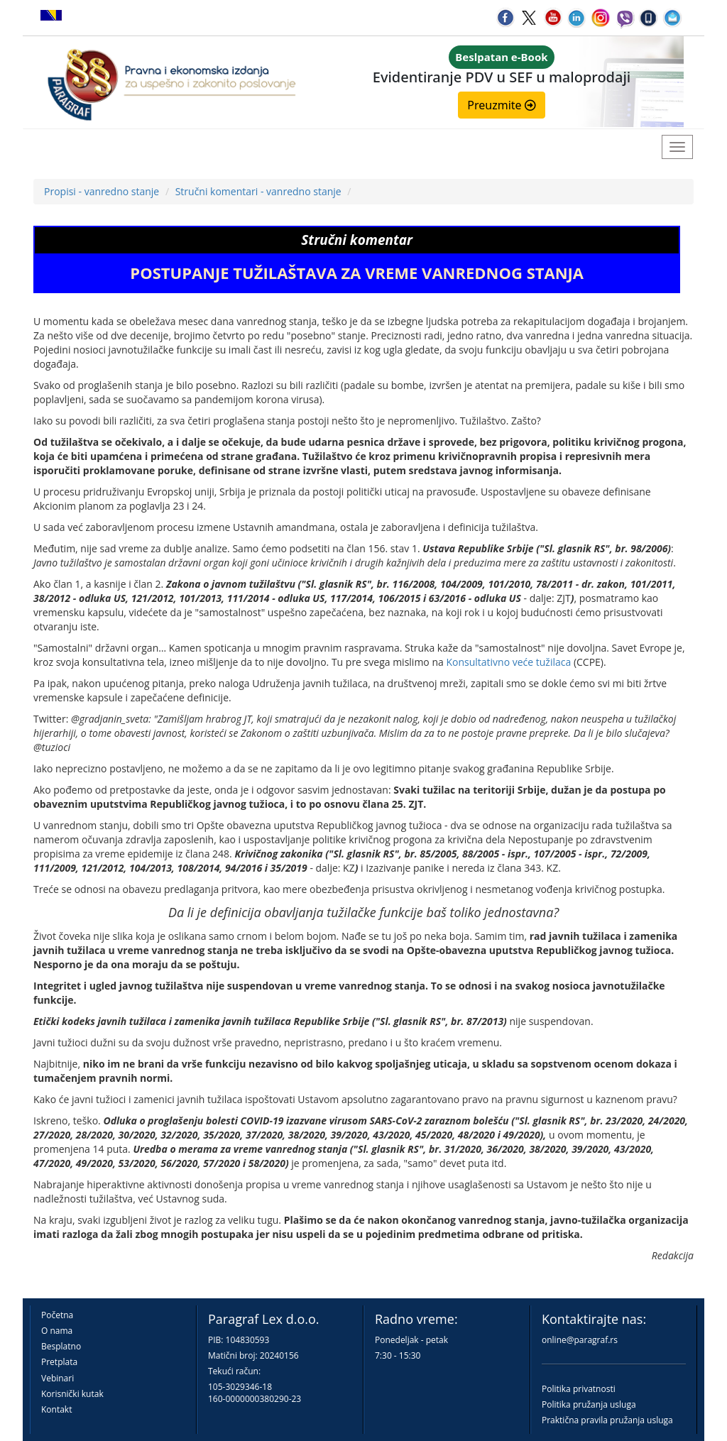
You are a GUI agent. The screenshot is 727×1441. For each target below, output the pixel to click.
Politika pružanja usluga (589, 1404)
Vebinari (57, 1378)
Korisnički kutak (72, 1394)
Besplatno (61, 1346)
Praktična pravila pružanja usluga (607, 1420)
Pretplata (59, 1362)
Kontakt (56, 1409)
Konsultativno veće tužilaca (508, 662)
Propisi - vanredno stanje (101, 191)
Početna (57, 1315)
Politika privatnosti (579, 1389)
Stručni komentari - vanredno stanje (258, 191)
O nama (56, 1331)
